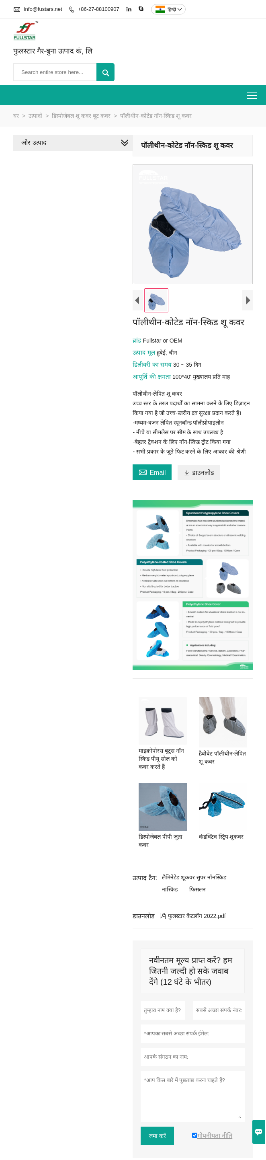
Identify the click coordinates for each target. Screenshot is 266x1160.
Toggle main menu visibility (252, 92)
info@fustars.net (43, 9)
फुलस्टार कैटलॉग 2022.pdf (191, 921)
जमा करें (156, 1140)
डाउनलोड (197, 474)
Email (150, 473)
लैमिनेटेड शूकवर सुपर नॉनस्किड (193, 882)
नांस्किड (168, 894)
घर (16, 116)
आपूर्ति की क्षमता (151, 378)
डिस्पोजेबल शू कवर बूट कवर (81, 116)
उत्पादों (35, 116)
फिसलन (196, 894)
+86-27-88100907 (98, 9)
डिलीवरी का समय (151, 366)
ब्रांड (136, 342)
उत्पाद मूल (143, 354)
